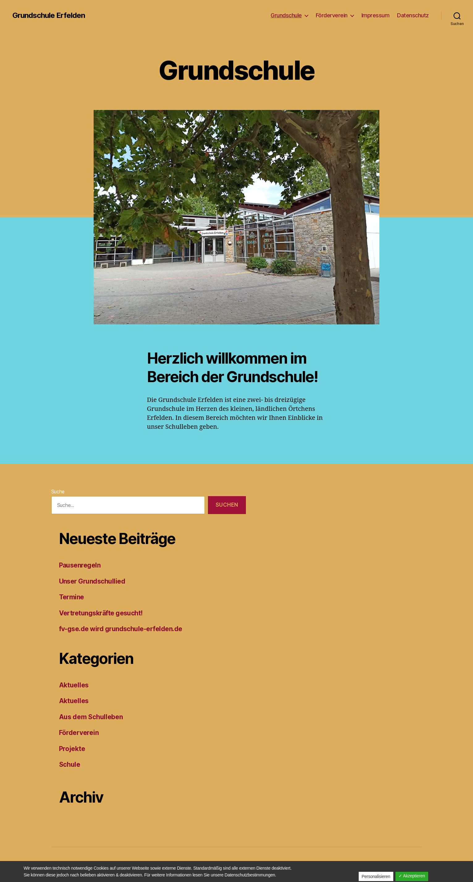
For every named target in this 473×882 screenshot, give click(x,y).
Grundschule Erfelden (48, 15)
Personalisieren (376, 876)
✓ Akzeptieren (412, 875)
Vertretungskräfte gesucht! (101, 613)
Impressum (375, 15)
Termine (71, 597)
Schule (69, 764)
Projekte (72, 749)
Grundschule (286, 15)
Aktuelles (74, 685)
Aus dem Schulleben (91, 717)
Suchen (227, 505)
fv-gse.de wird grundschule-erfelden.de (120, 629)
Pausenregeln (80, 565)
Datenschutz (413, 15)
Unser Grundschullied (92, 581)
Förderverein (332, 15)
